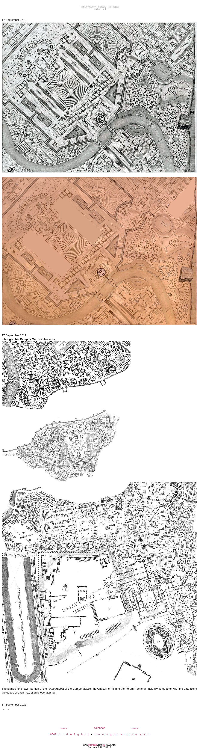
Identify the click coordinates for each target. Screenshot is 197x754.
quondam (92, 745)
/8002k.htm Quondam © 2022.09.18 (102, 746)
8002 (53, 734)
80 (104, 745)
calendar (99, 728)
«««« (64, 728)
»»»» (135, 728)
